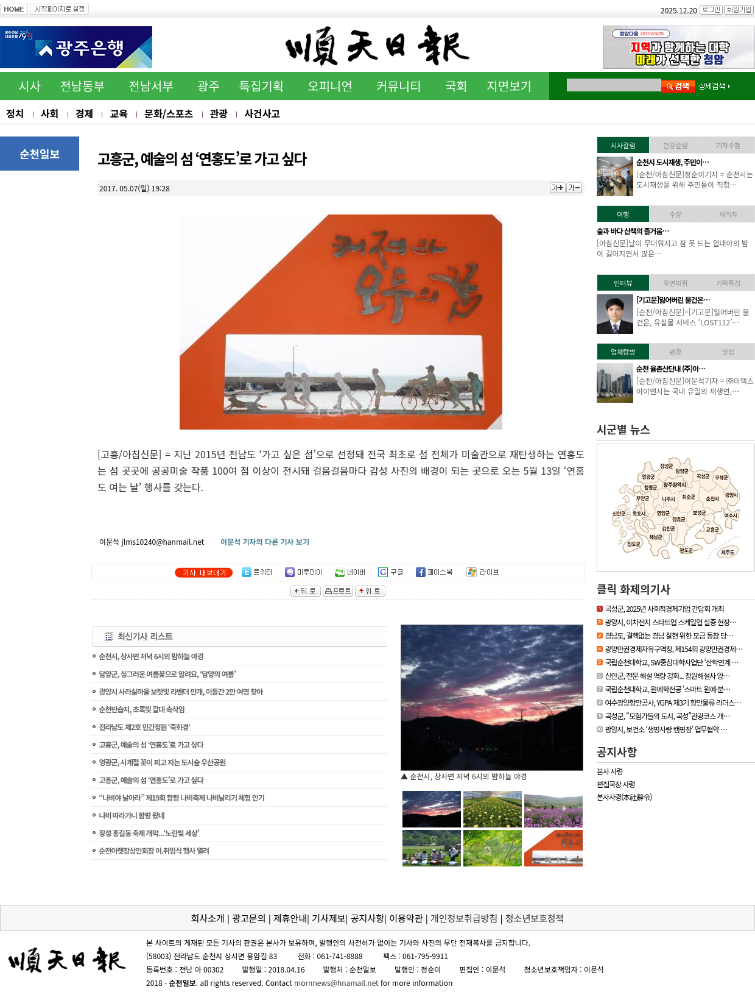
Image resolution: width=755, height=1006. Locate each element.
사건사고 (262, 113)
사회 (49, 113)
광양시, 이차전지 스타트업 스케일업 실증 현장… (670, 622)
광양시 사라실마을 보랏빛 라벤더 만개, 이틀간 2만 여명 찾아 (180, 691)
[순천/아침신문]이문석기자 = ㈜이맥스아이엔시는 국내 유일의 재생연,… (695, 385)
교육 (118, 113)
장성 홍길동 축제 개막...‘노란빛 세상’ (149, 832)
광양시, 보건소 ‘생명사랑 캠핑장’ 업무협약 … (666, 729)
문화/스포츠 (168, 113)
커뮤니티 (398, 85)
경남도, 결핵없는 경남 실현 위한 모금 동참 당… (669, 635)
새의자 (728, 214)
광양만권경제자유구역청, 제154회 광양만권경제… (673, 648)
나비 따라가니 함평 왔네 (131, 815)
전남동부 (82, 85)
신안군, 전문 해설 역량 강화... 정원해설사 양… (667, 675)
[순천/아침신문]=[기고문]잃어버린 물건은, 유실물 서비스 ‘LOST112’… (693, 316)
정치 (15, 113)
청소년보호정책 (534, 918)
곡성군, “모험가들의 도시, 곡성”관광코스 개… (667, 715)
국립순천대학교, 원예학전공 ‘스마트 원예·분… (667, 689)
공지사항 (617, 751)
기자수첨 (728, 145)
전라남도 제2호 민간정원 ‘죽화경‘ (144, 726)
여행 (623, 214)
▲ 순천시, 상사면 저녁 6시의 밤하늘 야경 (464, 776)
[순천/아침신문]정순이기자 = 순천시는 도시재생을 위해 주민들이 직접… (694, 179)
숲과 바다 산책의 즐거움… (633, 230)
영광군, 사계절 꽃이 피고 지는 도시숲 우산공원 (162, 762)
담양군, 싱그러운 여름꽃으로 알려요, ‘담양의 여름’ (167, 673)
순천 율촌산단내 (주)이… (670, 368)
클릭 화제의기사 (633, 589)
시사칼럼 (623, 145)
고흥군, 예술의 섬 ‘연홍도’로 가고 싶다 (151, 744)
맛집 (728, 351)
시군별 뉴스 (623, 429)
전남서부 (151, 85)
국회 (456, 85)
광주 (208, 85)
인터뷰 (623, 283)
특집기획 (261, 85)
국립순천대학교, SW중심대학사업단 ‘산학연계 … (671, 662)
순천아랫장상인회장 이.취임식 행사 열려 (154, 850)
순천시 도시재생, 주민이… (672, 162)
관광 (219, 113)
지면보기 (509, 85)
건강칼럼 (675, 145)
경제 (84, 113)
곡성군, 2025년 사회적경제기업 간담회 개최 (664, 608)
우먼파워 (675, 283)
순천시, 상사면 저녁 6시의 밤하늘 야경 (151, 656)
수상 (675, 214)
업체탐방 (623, 351)
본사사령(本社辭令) (624, 797)
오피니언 (330, 85)
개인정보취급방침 (463, 918)
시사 (29, 85)
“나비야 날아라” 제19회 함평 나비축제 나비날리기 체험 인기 (181, 797)
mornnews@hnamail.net (336, 982)
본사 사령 (610, 771)
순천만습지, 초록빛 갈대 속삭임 (141, 709)
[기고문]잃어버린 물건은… (673, 299)
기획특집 (728, 283)
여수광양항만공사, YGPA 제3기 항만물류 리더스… (673, 702)
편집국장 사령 (616, 784)
